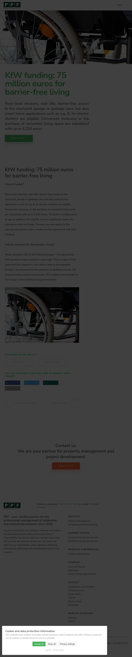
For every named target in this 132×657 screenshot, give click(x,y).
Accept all (39, 644)
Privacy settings (67, 644)
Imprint (48, 650)
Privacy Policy (58, 650)
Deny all (52, 644)
